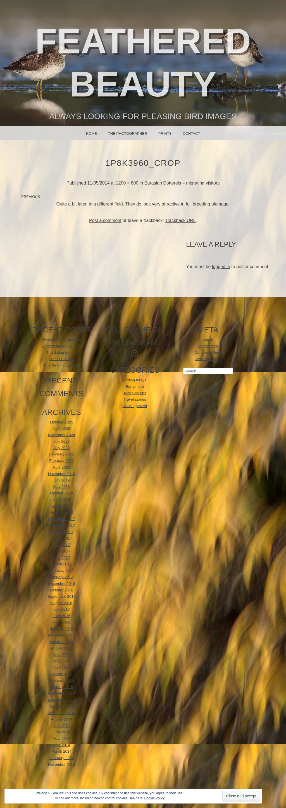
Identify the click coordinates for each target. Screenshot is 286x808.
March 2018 (61, 506)
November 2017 (61, 525)
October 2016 (61, 590)
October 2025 (61, 422)
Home (91, 133)
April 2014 (61, 745)
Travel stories (134, 399)
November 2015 (61, 635)
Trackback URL (180, 220)
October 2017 (61, 532)
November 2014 (61, 700)
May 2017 (61, 558)
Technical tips (134, 393)
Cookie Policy (154, 798)
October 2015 (61, 642)
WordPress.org (207, 359)
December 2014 (61, 693)
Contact (191, 133)
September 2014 (61, 713)
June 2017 (62, 551)
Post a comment (105, 220)
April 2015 (61, 667)
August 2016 (61, 603)
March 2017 (61, 564)
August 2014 (61, 719)
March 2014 (61, 751)
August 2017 (61, 538)
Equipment (135, 386)
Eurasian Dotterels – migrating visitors (182, 183)
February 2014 (61, 758)
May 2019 (61, 487)
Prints (165, 133)
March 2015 (61, 674)
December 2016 (61, 584)
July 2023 (61, 441)
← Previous (28, 197)
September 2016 (61, 596)
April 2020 (61, 467)
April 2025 (61, 428)
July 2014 (61, 726)
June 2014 (62, 732)
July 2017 (61, 545)
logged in (221, 266)
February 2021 (61, 461)
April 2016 (61, 622)
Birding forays (134, 380)
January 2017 (61, 577)
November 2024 (61, 435)
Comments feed (208, 352)
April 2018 (61, 499)
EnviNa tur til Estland (61, 365)
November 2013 (61, 764)
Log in (208, 339)
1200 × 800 (127, 183)
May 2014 (61, 738)
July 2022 (61, 448)
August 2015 (61, 648)
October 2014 (61, 706)
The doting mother (61, 352)
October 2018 (61, 493)
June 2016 (62, 616)
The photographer (127, 133)
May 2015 (61, 661)
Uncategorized (135, 406)
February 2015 (61, 680)
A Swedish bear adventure (61, 339)
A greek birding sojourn (61, 346)
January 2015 (61, 687)
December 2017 (61, 519)
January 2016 (61, 629)
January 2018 (61, 512)
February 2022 (61, 454)
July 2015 (61, 655)
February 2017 (61, 570)
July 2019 (61, 480)
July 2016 (61, 609)
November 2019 (61, 474)
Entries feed (208, 346)
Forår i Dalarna (61, 359)
